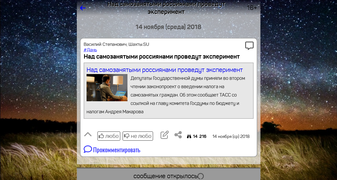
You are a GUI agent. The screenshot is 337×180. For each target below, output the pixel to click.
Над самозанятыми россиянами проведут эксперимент (168, 91)
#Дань (90, 50)
